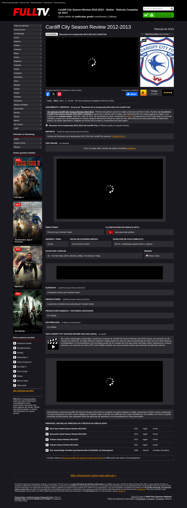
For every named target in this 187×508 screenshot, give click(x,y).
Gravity (20, 353)
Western (17, 85)
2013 (129, 116)
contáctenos (141, 489)
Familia (17, 89)
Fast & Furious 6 (24, 362)
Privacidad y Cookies (145, 499)
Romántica (18, 77)
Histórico (17, 42)
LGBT (16, 128)
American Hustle (24, 343)
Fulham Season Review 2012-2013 (64, 440)
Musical (17, 113)
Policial (16, 45)
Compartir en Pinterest (59, 94)
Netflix (16, 139)
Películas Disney (59, 3)
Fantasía (17, 97)
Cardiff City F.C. (118, 136)
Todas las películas (21, 26)
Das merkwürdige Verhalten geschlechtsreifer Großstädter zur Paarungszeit (81, 450)
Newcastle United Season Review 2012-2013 (68, 434)
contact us (121, 491)
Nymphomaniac (24, 348)
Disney (16, 117)
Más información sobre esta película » (93, 475)
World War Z (22, 357)
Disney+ (17, 147)
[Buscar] (158, 9)
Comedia (17, 65)
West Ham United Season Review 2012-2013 (68, 429)
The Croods (22, 371)
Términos (160, 499)
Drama (16, 57)
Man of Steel (22, 381)
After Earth (21, 385)
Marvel (16, 121)
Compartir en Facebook (48, 94)
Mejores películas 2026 (10, 3)
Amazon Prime (19, 143)
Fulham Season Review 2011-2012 (64, 445)
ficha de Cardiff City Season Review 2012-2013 (82, 458)
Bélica (16, 53)
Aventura (17, 49)
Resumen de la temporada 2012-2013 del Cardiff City (83, 34)
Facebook (132, 94)
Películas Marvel (36, 3)
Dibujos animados (21, 105)
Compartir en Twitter (53, 94)
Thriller (16, 69)
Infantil (16, 93)
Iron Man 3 (21, 367)
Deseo (20, 376)
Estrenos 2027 (25, 3)
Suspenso (18, 73)
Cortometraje (19, 34)
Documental (18, 109)
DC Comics (18, 124)
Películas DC (48, 3)
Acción (16, 38)
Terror (16, 81)
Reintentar (131, 148)
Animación (18, 101)
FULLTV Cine (137, 497)
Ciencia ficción (19, 30)
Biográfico (18, 61)
